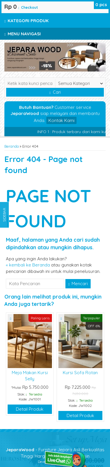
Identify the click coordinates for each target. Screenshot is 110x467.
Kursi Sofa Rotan (80, 372)
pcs (101, 4)
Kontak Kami (61, 120)
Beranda (11, 146)
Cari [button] (54, 92)
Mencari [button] (78, 283)
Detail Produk (29, 409)
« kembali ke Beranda (28, 265)
